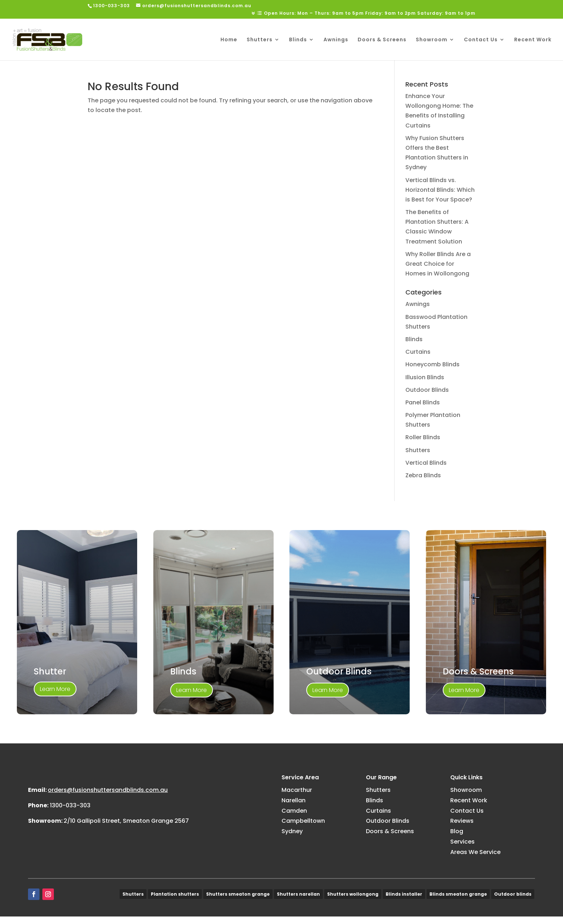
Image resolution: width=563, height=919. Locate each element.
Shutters (260, 40)
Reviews (462, 821)
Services (462, 841)
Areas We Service (475, 852)
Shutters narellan (298, 896)
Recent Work (533, 40)
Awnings (336, 40)
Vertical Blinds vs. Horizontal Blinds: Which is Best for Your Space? (440, 190)
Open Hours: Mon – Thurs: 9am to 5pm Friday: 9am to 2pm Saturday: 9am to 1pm (369, 13)
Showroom (431, 40)
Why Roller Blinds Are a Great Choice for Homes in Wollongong (438, 264)
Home (228, 40)
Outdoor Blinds (427, 390)
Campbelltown (303, 821)
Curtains (418, 352)
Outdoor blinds (512, 896)
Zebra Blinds (423, 475)
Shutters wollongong (352, 896)
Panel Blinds (422, 402)
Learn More (55, 689)
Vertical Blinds (426, 463)
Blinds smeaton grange (458, 896)
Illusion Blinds (424, 377)
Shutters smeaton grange (238, 896)
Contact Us (481, 40)
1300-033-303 (70, 839)
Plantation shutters (175, 896)
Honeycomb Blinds (432, 364)
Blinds (298, 40)
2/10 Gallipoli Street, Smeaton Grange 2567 (126, 855)
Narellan (294, 800)
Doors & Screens (382, 40)
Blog (456, 831)
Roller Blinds (422, 437)
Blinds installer (404, 896)
